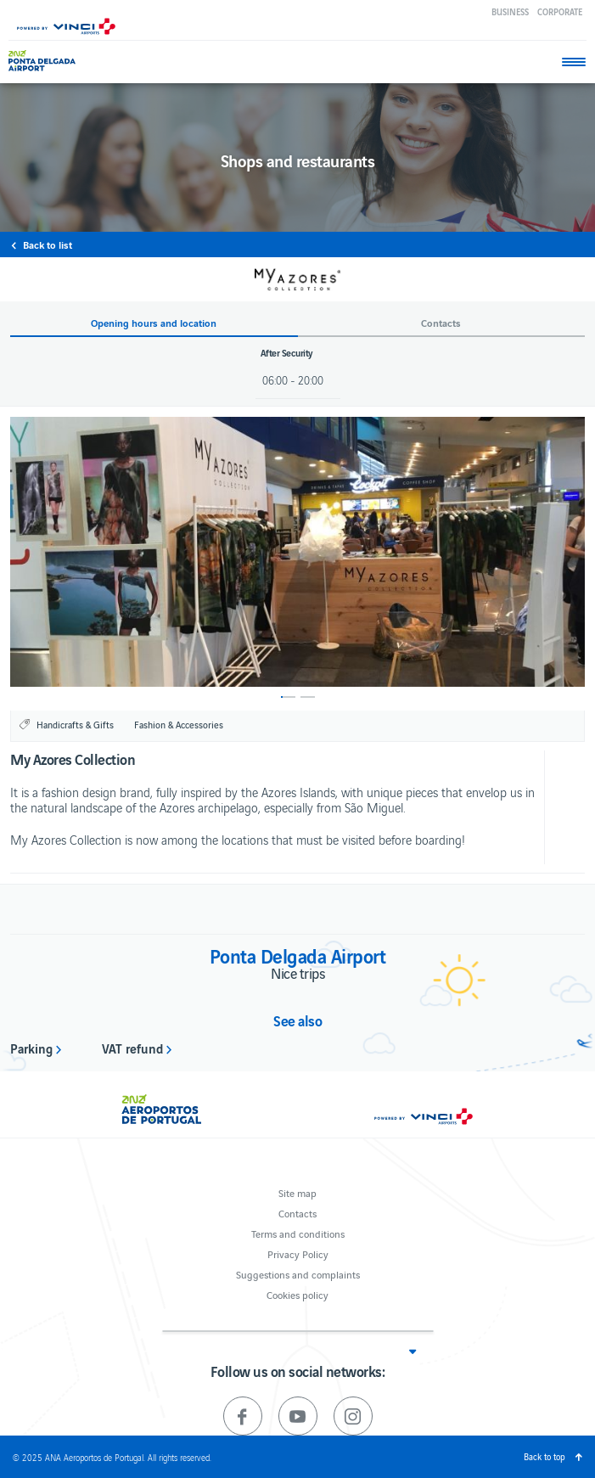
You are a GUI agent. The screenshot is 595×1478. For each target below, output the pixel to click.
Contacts (297, 1212)
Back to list (47, 244)
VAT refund (132, 1047)
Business (510, 11)
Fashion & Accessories (178, 724)
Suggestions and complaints (298, 1274)
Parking (31, 1047)
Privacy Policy (297, 1253)
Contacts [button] (441, 323)
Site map (297, 1192)
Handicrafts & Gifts (75, 724)
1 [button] (288, 697)
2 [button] (307, 697)
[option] (297, 552)
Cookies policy (297, 1294)
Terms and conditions (298, 1233)
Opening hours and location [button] (153, 323)
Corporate (559, 11)
